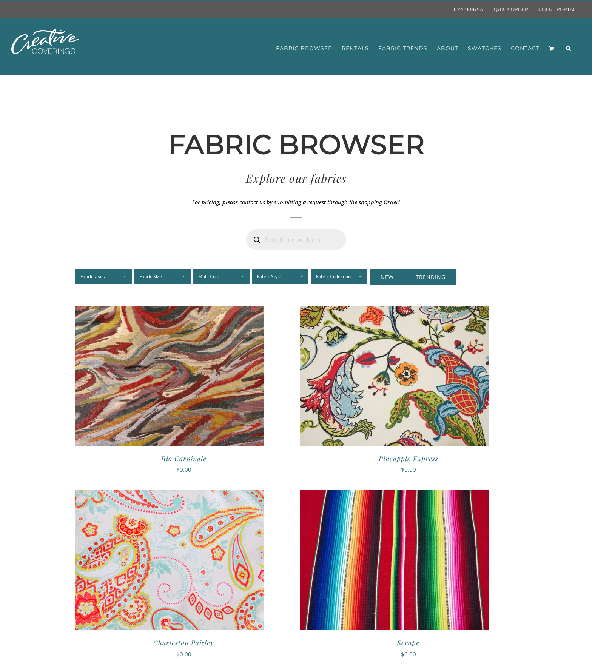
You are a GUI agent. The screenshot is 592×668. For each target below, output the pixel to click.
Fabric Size (150, 276)
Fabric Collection (333, 276)
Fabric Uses (92, 276)
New (387, 276)
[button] (568, 48)
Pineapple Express (408, 458)
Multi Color (209, 276)
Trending (431, 276)
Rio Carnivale (184, 458)
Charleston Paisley (183, 642)
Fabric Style (269, 276)
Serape (408, 642)
